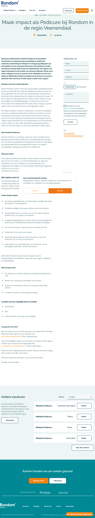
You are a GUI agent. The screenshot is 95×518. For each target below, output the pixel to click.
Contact (58, 506)
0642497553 (10, 420)
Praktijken (22, 10)
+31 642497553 (69, 133)
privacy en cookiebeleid (62, 515)
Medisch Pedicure (9, 10)
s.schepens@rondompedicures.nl (13, 346)
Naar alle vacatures (82, 447)
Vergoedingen (70, 506)
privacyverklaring (69, 108)
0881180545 (69, 10)
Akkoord (60, 191)
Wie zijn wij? (47, 506)
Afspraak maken (82, 10)
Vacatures (42, 10)
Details (83, 406)
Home (36, 15)
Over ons (32, 10)
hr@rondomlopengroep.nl (11, 336)
